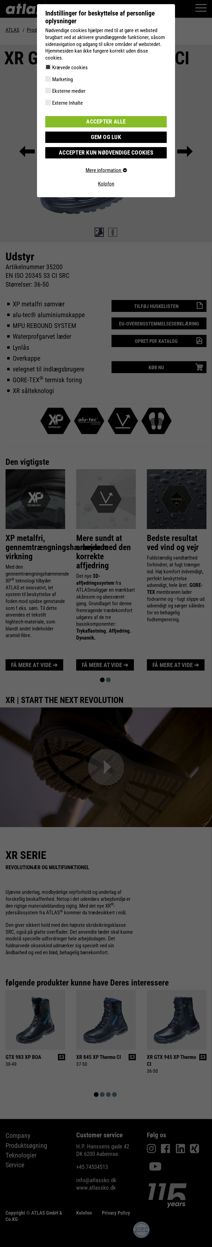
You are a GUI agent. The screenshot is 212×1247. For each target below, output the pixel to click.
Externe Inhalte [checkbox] (67, 103)
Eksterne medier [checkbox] (69, 91)
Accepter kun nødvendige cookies (106, 151)
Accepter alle (106, 121)
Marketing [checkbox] (62, 79)
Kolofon (106, 183)
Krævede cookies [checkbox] (70, 67)
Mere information (106, 169)
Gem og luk (106, 136)
